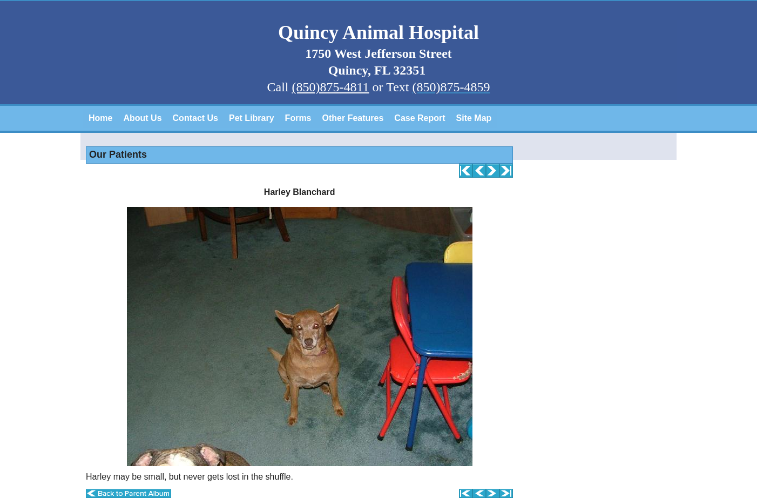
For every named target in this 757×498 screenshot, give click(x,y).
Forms (298, 118)
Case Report (419, 118)
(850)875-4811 (330, 87)
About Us (142, 118)
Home (100, 118)
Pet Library (251, 118)
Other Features (353, 118)
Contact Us (195, 118)
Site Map (474, 118)
